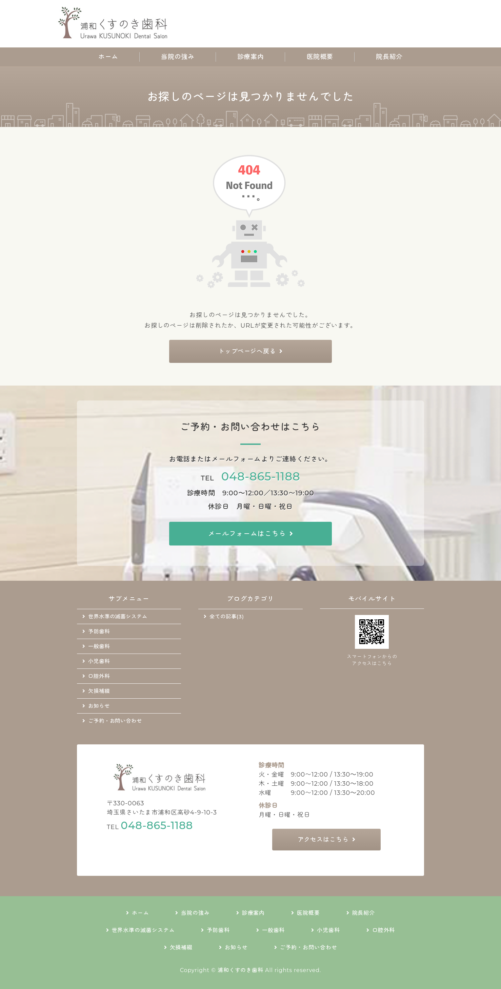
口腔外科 (99, 676)
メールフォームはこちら (247, 534)
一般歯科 (99, 646)
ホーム (108, 57)
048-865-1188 (260, 476)
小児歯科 (99, 661)
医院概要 (320, 57)
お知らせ (99, 706)
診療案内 (250, 57)
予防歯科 (99, 631)
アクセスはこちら (323, 839)
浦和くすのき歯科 (240, 970)
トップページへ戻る (247, 351)
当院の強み (177, 57)
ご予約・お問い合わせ (115, 721)
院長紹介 (389, 57)
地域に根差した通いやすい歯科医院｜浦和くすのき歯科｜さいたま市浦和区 (114, 23)
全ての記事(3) (226, 616)
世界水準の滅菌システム (117, 616)
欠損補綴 (99, 691)
